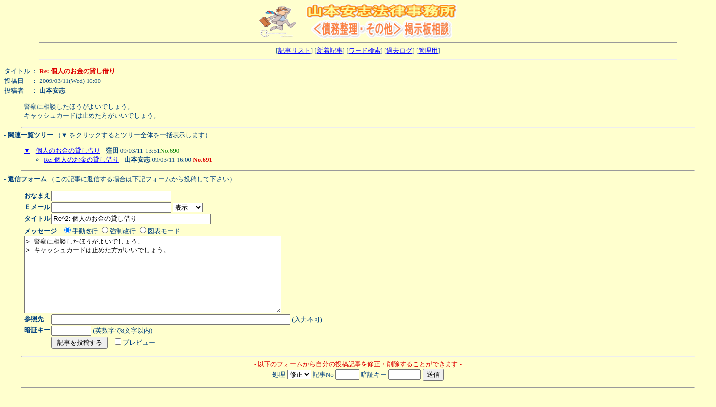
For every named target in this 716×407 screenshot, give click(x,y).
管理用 (428, 50)
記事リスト (294, 50)
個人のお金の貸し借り (68, 150)
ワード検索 (365, 50)
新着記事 (330, 50)
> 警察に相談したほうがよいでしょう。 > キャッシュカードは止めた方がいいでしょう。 (168, 282)
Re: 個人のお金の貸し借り (81, 159)
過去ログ (399, 50)
